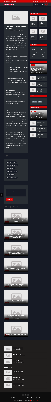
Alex (16, 349)
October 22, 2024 (19, 30)
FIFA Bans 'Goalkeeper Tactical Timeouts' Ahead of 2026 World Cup (16, 301)
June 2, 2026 (21, 372)
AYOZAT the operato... (18, 348)
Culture (33, 56)
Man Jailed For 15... (17, 377)
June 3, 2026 (33, 25)
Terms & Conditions (15, 397)
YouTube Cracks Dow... (18, 384)
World (33, 49)
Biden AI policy (10, 168)
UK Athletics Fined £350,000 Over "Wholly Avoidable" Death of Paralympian (16, 236)
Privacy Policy (23, 397)
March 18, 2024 (21, 362)
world (40, 101)
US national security (12, 177)
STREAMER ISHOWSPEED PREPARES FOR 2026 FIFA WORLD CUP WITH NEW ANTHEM (16, 268)
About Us (33, 397)
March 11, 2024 (20, 349)
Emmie (36, 72)
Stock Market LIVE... (17, 354)
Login (41, 1)
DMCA (28, 397)
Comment (9, 199)
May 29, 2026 (21, 379)
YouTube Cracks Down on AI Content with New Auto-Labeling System (37, 115)
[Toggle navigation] (46, 4)
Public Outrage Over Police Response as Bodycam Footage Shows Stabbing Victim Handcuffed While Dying (16, 252)
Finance (33, 54)
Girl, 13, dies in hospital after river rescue (16, 334)
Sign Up (45, 1)
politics (34, 101)
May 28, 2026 (41, 72)
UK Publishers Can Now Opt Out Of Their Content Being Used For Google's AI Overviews (16, 220)
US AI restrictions (11, 162)
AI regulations (10, 174)
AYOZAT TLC (35, 400)
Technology (34, 52)
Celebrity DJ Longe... (18, 360)
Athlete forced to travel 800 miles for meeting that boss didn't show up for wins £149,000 (16, 317)
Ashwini (11, 30)
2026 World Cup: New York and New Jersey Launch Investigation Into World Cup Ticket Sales (38, 68)
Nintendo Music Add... (18, 371)
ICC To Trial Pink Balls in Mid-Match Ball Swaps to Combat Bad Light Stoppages (16, 285)
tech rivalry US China (12, 171)
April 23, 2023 (22, 355)
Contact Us (38, 397)
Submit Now (35, 1)
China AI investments (12, 165)
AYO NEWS (17, 355)
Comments (8, 188)
